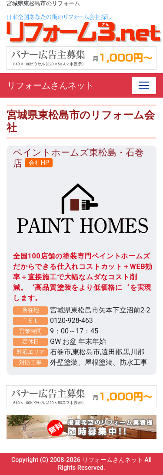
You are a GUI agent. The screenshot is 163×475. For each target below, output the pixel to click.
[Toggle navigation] (144, 85)
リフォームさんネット (50, 85)
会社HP (39, 162)
